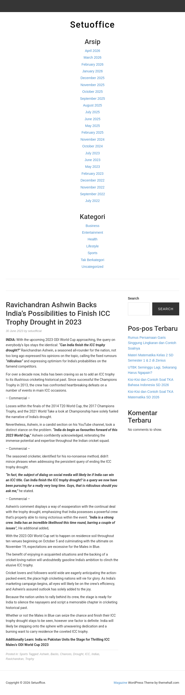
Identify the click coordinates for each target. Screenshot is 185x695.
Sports (92, 253)
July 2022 (92, 201)
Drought (78, 654)
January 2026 (92, 71)
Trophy (29, 659)
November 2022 (92, 187)
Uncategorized (92, 267)
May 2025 (92, 126)
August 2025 (92, 105)
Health (92, 239)
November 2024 (92, 139)
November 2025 (92, 85)
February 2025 (92, 132)
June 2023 (92, 160)
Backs (55, 654)
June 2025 (92, 119)
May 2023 (92, 167)
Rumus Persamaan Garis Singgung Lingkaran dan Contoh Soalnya (152, 343)
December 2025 (92, 78)
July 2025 (92, 112)
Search (133, 298)
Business (92, 226)
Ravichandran (15, 659)
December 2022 (92, 180)
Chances (65, 654)
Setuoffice (92, 25)
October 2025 (92, 92)
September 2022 (92, 194)
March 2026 (92, 57)
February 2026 (92, 64)
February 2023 (92, 173)
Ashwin (44, 654)
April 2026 (92, 51)
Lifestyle (92, 246)
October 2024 (92, 146)
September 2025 (92, 98)
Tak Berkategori (92, 260)
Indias (95, 654)
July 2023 (92, 153)
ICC (87, 654)
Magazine (120, 682)
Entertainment (92, 232)
